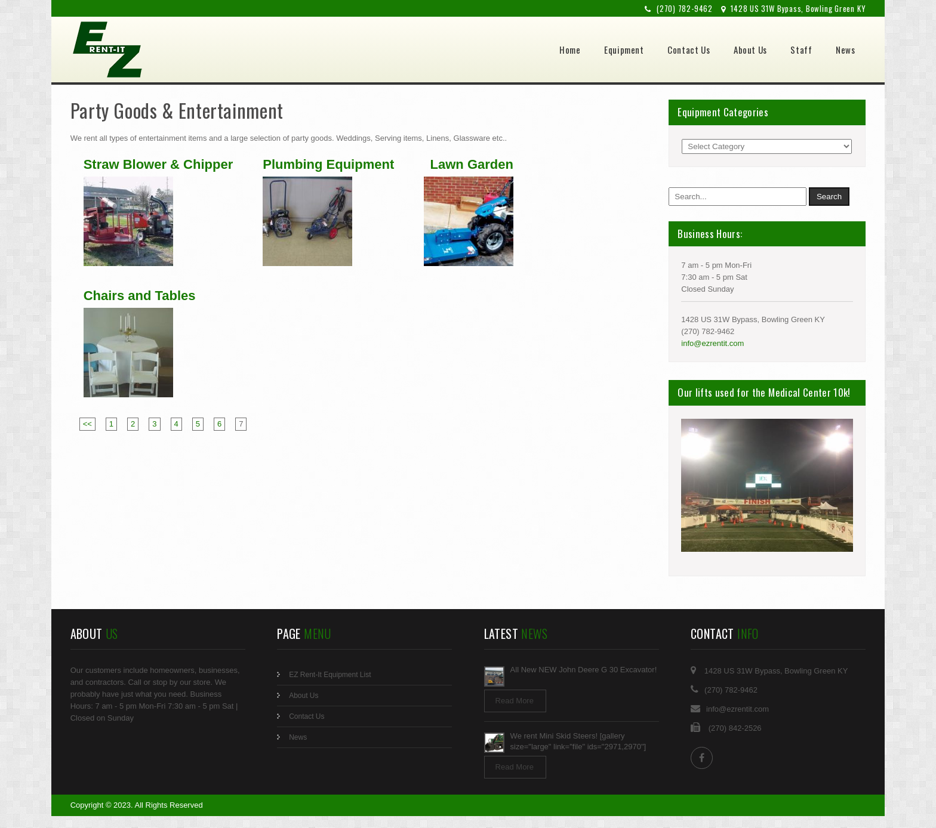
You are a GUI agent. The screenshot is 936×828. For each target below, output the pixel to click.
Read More (514, 700)
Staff (801, 49)
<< (87, 423)
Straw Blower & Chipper (158, 165)
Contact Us (688, 49)
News (845, 49)
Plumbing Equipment (328, 165)
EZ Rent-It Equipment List (330, 675)
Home (569, 49)
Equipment (624, 49)
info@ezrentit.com (712, 343)
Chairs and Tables (140, 296)
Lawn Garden (471, 165)
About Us (750, 49)
